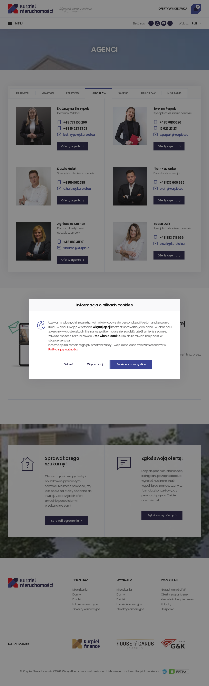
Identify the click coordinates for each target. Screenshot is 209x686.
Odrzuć (68, 364)
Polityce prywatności (62, 349)
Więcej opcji (95, 364)
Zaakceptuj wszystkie (131, 364)
